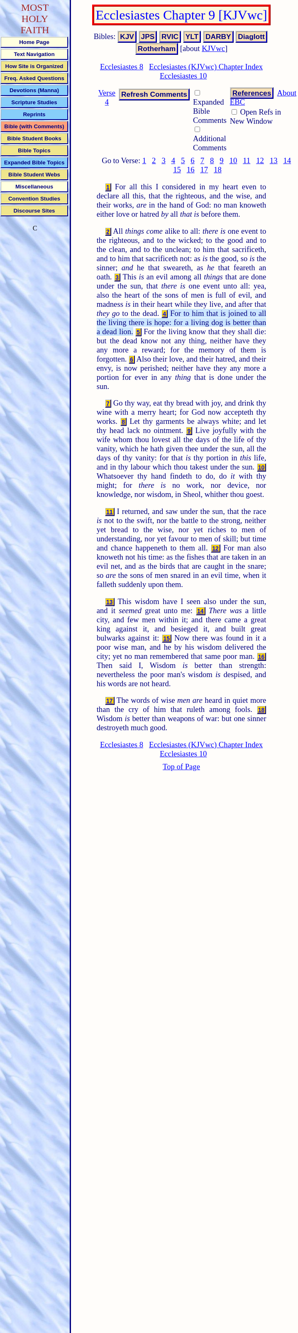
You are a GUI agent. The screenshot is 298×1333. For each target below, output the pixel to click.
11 (246, 160)
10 (233, 160)
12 (260, 160)
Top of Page (181, 766)
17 (204, 169)
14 (287, 160)
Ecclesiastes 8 (121, 66)
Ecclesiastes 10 (183, 75)
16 (191, 169)
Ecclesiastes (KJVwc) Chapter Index (206, 66)
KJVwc (213, 48)
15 (177, 169)
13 (274, 160)
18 (218, 169)
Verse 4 (106, 97)
